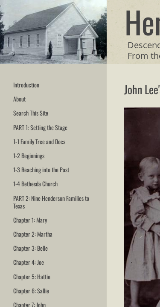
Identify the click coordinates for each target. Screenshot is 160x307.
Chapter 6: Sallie (31, 290)
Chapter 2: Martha (32, 233)
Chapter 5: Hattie (31, 276)
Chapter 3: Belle (30, 247)
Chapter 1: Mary (30, 219)
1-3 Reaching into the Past (41, 169)
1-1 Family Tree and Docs (39, 141)
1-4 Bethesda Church (35, 183)
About (19, 98)
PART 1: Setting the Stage (40, 127)
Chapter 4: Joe (28, 262)
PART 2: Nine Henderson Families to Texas (51, 202)
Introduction (26, 84)
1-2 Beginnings (28, 155)
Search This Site (30, 112)
